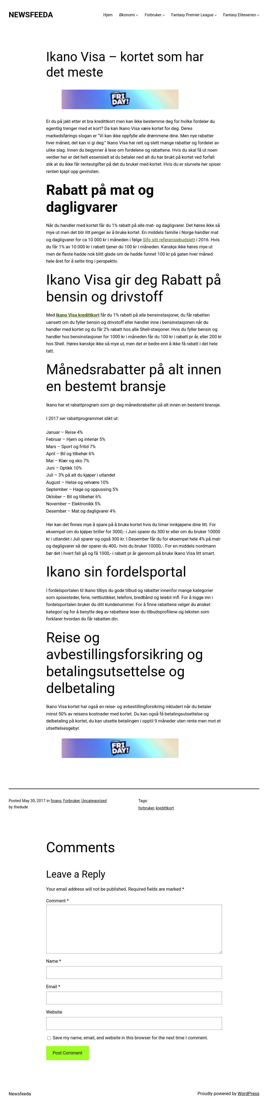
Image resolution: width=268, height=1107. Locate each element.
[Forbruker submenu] (164, 15)
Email (53, 986)
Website (54, 1012)
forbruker (146, 808)
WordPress (248, 1093)
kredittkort (165, 808)
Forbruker (153, 15)
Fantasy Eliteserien (239, 15)
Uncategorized (94, 801)
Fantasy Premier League (192, 15)
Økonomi (127, 15)
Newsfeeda (31, 14)
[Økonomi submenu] (137, 15)
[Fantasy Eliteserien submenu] (258, 15)
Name (53, 961)
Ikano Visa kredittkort (77, 315)
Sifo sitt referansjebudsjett (169, 239)
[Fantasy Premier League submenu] (215, 15)
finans (56, 801)
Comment (57, 900)
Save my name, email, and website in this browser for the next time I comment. (130, 1037)
